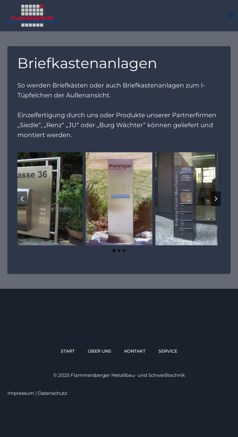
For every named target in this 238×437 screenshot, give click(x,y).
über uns (99, 351)
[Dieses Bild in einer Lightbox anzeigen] (119, 198)
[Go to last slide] (22, 198)
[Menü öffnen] (230, 15)
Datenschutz (52, 393)
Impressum (20, 393)
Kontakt (134, 351)
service (167, 351)
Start (68, 351)
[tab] (114, 250)
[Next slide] (216, 198)
